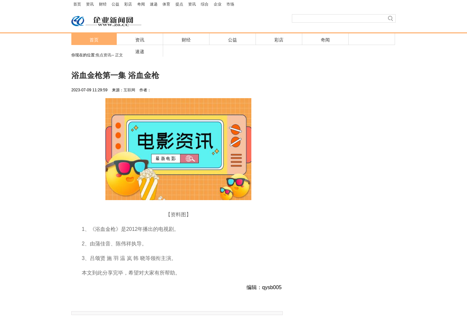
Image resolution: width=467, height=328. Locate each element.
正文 (119, 55)
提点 (179, 4)
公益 (115, 4)
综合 (205, 4)
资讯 (90, 4)
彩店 (128, 4)
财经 (103, 4)
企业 (218, 4)
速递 (154, 4)
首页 (77, 4)
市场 (230, 4)
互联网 (129, 90)
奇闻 (141, 4)
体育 (166, 4)
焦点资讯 (103, 55)
